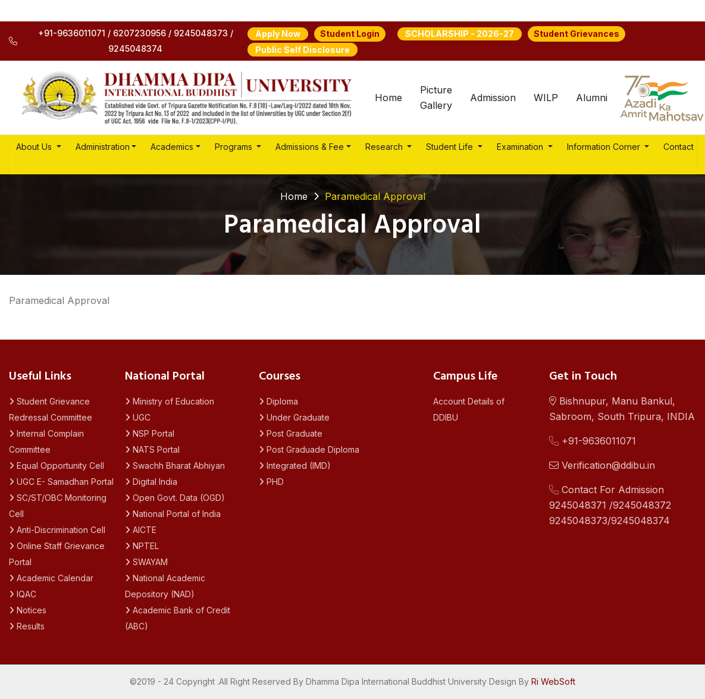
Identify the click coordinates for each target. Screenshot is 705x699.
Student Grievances (576, 34)
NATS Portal (152, 449)
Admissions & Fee (309, 147)
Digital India (151, 482)
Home (388, 98)
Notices (27, 610)
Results (27, 626)
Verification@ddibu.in (602, 465)
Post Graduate (290, 433)
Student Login (350, 34)
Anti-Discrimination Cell (57, 530)
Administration (103, 147)
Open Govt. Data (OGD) (175, 498)
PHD (271, 482)
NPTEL (142, 546)
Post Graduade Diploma (309, 449)
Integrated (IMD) (295, 465)
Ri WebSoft (553, 681)
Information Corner (605, 147)
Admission (493, 98)
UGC (138, 417)
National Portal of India (173, 514)
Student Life (450, 147)
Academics (172, 147)
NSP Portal (149, 433)
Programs (235, 147)
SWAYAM (146, 562)
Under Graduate (294, 417)
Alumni (591, 98)
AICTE (140, 530)
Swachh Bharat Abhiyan (175, 465)
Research (385, 147)
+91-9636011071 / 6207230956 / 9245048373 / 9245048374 (121, 41)
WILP (546, 98)
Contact (678, 147)
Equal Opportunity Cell (56, 465)
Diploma (278, 401)
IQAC (22, 594)
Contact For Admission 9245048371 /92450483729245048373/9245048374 (610, 505)
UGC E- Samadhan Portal (61, 482)
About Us (35, 147)
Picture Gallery (436, 97)
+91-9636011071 (592, 441)
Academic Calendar (51, 578)
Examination (521, 147)
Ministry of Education (169, 401)
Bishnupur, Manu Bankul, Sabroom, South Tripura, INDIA (622, 408)
